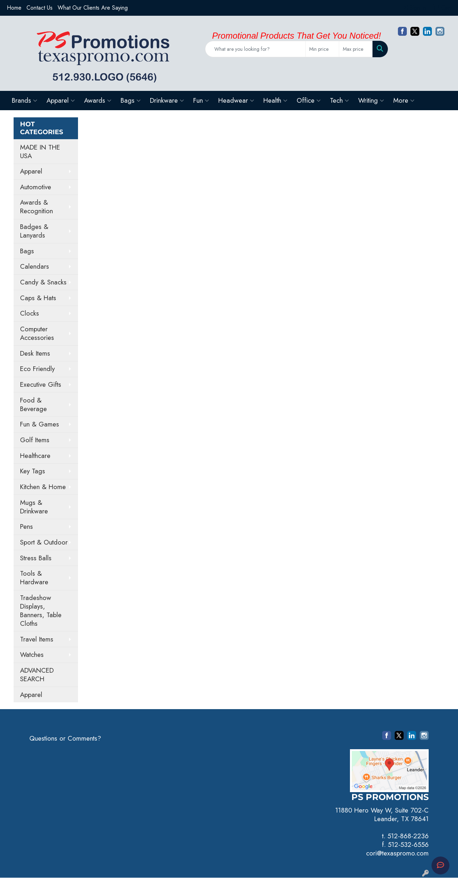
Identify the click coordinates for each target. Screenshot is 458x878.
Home (14, 8)
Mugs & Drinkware (34, 507)
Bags (131, 100)
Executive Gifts (40, 384)
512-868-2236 (408, 836)
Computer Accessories (37, 333)
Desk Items (35, 353)
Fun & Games (39, 424)
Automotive (35, 187)
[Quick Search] (255, 49)
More (403, 100)
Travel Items (36, 639)
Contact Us (39, 8)
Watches (32, 654)
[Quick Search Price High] (356, 49)
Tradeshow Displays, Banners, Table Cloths (41, 610)
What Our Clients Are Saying (93, 8)
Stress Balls (36, 558)
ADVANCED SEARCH (37, 674)
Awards (97, 100)
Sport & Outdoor (44, 542)
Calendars (34, 266)
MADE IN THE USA (40, 151)
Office (309, 100)
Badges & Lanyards (34, 231)
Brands (24, 100)
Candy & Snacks (43, 282)
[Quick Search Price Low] (322, 49)
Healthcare (35, 455)
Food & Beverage (33, 404)
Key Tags (32, 471)
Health (275, 100)
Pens (26, 526)
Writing (371, 100)
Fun (201, 100)
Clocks (29, 313)
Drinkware (167, 100)
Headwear (236, 100)
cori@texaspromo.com (397, 853)
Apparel (61, 100)
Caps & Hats (38, 298)
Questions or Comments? (65, 738)
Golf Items (34, 440)
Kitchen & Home (43, 487)
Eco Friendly (37, 369)
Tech (339, 100)
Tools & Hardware (34, 578)
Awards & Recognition (36, 206)
